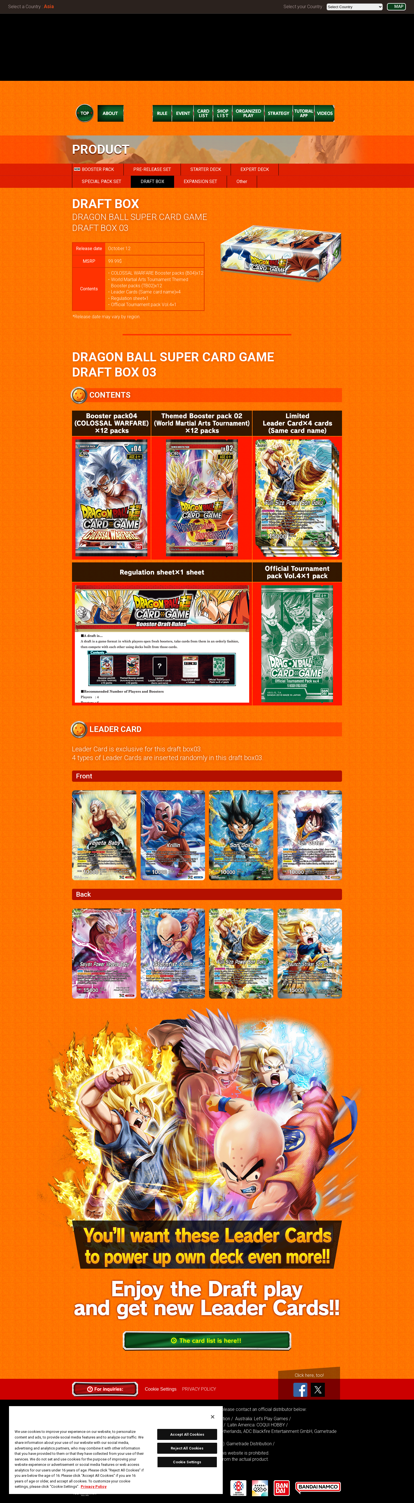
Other (242, 181)
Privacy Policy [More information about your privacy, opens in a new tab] (94, 1486)
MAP (398, 6)
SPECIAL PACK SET (101, 181)
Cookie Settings (160, 1389)
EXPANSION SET (200, 181)
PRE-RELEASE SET (152, 169)
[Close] (212, 1417)
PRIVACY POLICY (199, 1389)
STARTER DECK (205, 169)
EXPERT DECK (254, 169)
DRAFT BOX (152, 181)
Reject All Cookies (187, 1448)
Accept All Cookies (187, 1434)
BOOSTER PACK (94, 169)
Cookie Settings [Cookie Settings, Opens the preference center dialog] (187, 1462)
